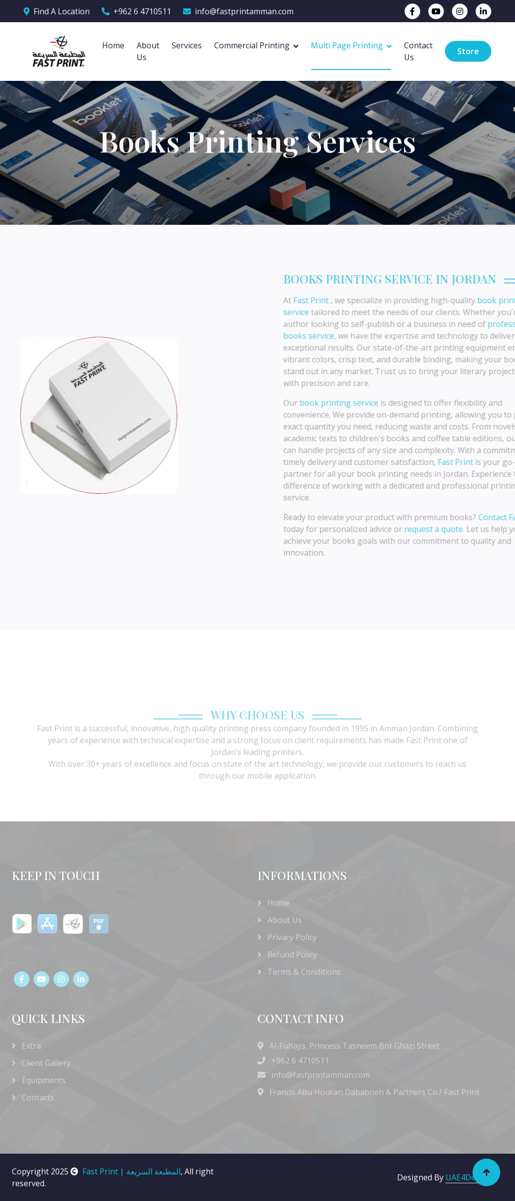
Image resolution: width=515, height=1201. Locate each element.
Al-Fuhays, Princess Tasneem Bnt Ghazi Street (354, 1045)
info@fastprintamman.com (238, 11)
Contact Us (418, 51)
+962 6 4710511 (136, 11)
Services (187, 45)
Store (468, 51)
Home (113, 45)
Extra (26, 1045)
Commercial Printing (252, 45)
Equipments (39, 1080)
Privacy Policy (287, 937)
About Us (148, 51)
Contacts (33, 1097)
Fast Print (375, 300)
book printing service (402, 402)
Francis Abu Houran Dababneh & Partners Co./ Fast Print (373, 1092)
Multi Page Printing (347, 45)
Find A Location (57, 11)
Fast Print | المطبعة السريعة (126, 1171)
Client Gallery (41, 1063)
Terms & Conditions (299, 971)
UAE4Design (468, 1177)
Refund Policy (287, 954)
